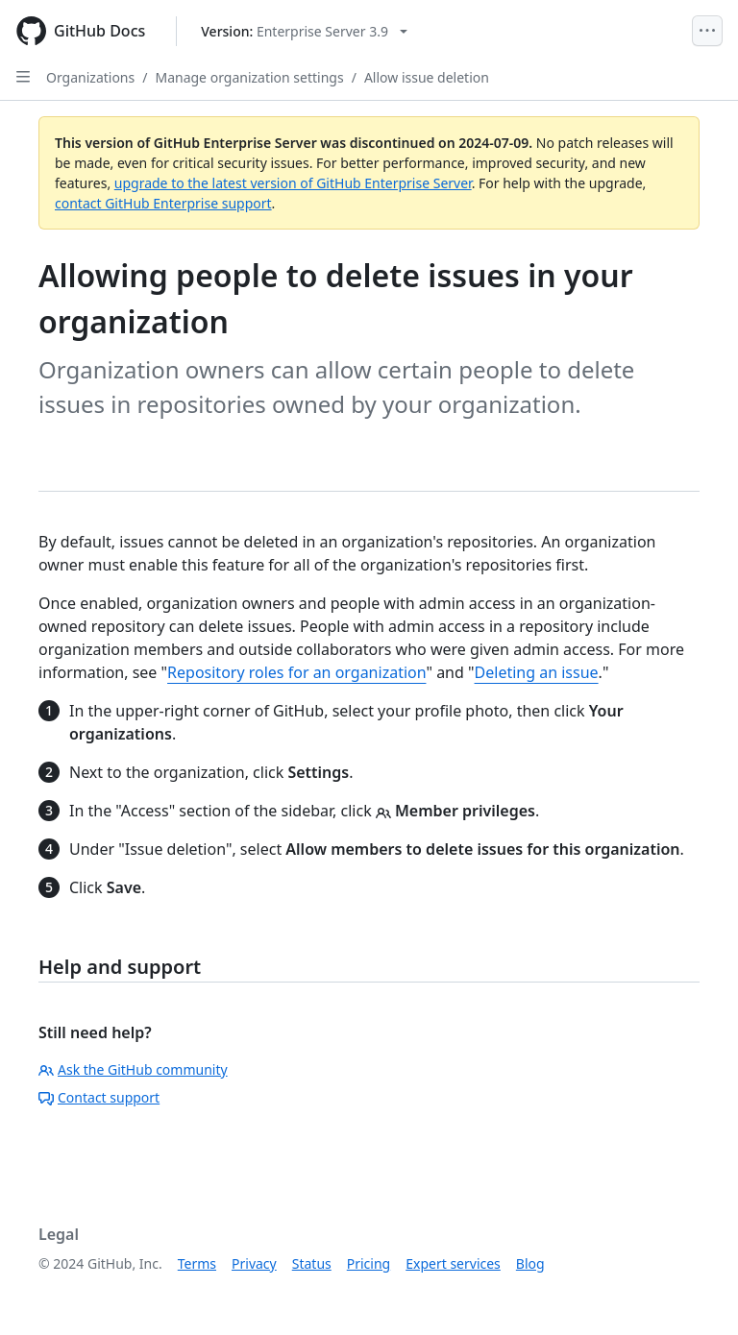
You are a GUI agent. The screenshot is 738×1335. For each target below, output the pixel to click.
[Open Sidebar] (23, 76)
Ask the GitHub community (133, 1069)
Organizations (90, 77)
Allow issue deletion (426, 77)
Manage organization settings (249, 77)
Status (312, 1263)
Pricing (368, 1263)
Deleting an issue (537, 672)
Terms (197, 1263)
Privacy (254, 1263)
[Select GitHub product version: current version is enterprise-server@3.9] (304, 31)
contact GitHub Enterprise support (163, 203)
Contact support (99, 1097)
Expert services (453, 1263)
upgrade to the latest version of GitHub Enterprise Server (293, 183)
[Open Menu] (707, 30)
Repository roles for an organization (296, 672)
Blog (530, 1263)
